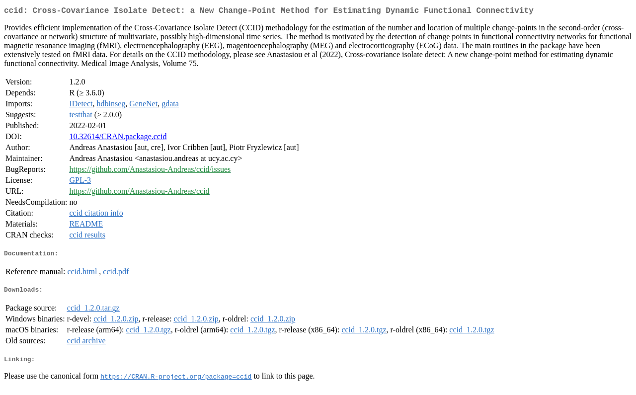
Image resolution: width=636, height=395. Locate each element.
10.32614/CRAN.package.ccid (117, 138)
